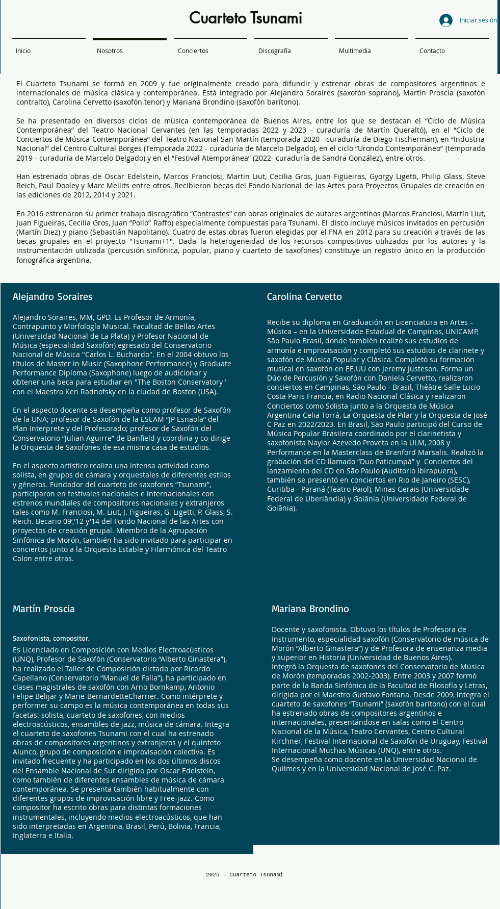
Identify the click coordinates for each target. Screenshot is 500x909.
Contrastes (211, 213)
